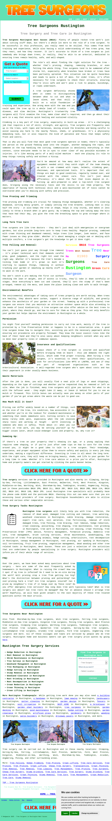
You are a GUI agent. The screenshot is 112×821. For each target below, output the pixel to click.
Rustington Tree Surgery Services (31, 646)
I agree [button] (65, 813)
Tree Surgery (76, 772)
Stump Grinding (34, 772)
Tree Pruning (53, 763)
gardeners (76, 713)
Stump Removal (47, 775)
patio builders (28, 716)
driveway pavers (64, 716)
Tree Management (63, 769)
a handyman (39, 698)
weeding (105, 713)
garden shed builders (30, 707)
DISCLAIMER (103, 19)
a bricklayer (97, 704)
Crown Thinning (99, 766)
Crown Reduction (99, 775)
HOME (70, 19)
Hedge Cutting (14, 800)
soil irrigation (27, 704)
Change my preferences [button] (89, 813)
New (23, 800)
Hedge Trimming (35, 763)
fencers (101, 701)
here (5, 640)
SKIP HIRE (63, 704)
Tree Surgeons (100, 769)
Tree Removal (10, 769)
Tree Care (62, 775)
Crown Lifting (70, 763)
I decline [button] (74, 813)
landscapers (102, 698)
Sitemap (4, 800)
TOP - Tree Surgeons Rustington (20, 783)
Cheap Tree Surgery (60, 766)
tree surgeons (73, 707)
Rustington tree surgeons (37, 511)
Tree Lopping (44, 769)
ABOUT (85, 19)
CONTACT (93, 19)
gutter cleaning (30, 701)
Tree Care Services (91, 763)
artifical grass (42, 713)
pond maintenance (39, 710)
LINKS (77, 19)
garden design (68, 701)
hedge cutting (75, 710)
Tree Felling (17, 763)
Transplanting (81, 766)
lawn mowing (70, 698)
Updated (29, 800)
